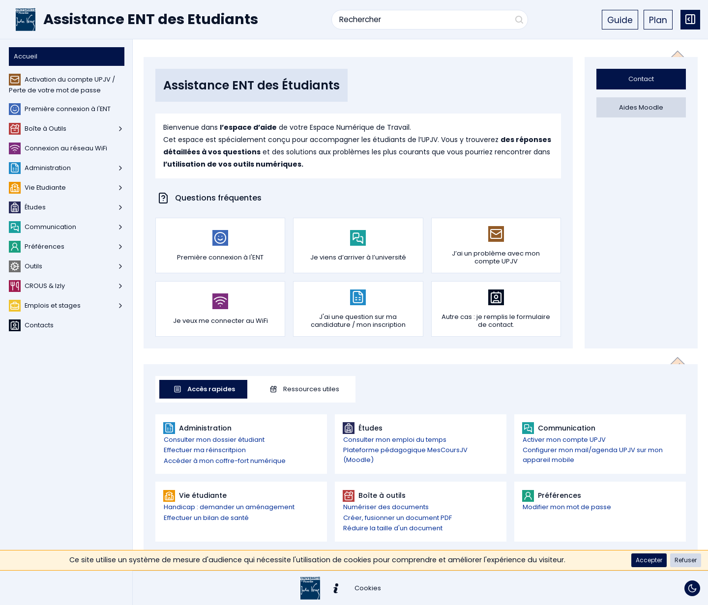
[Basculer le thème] (692, 588)
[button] (649, 560)
